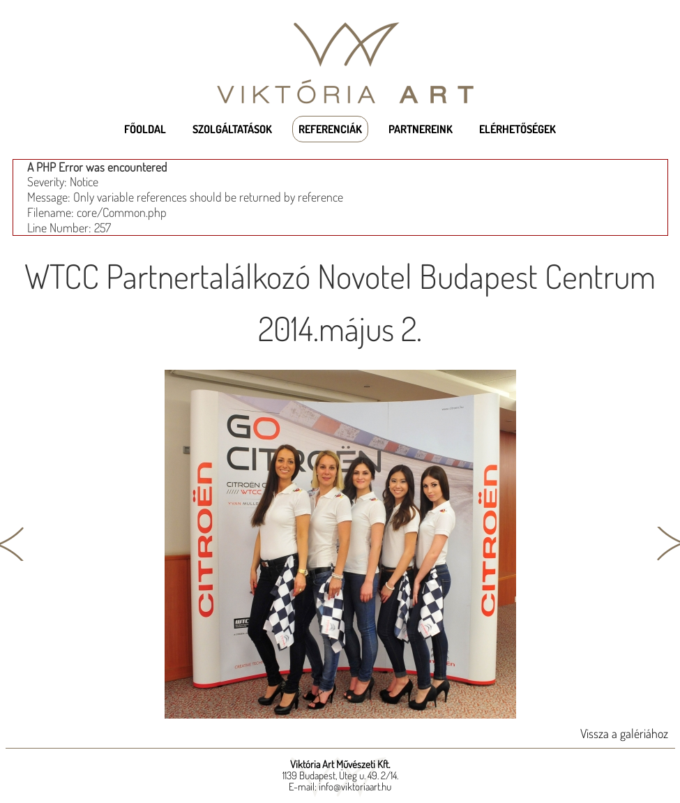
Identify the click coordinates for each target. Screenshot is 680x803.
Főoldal (145, 129)
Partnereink (420, 129)
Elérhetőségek (517, 129)
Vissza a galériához (624, 733)
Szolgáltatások (232, 129)
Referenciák (330, 129)
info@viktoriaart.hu (355, 786)
